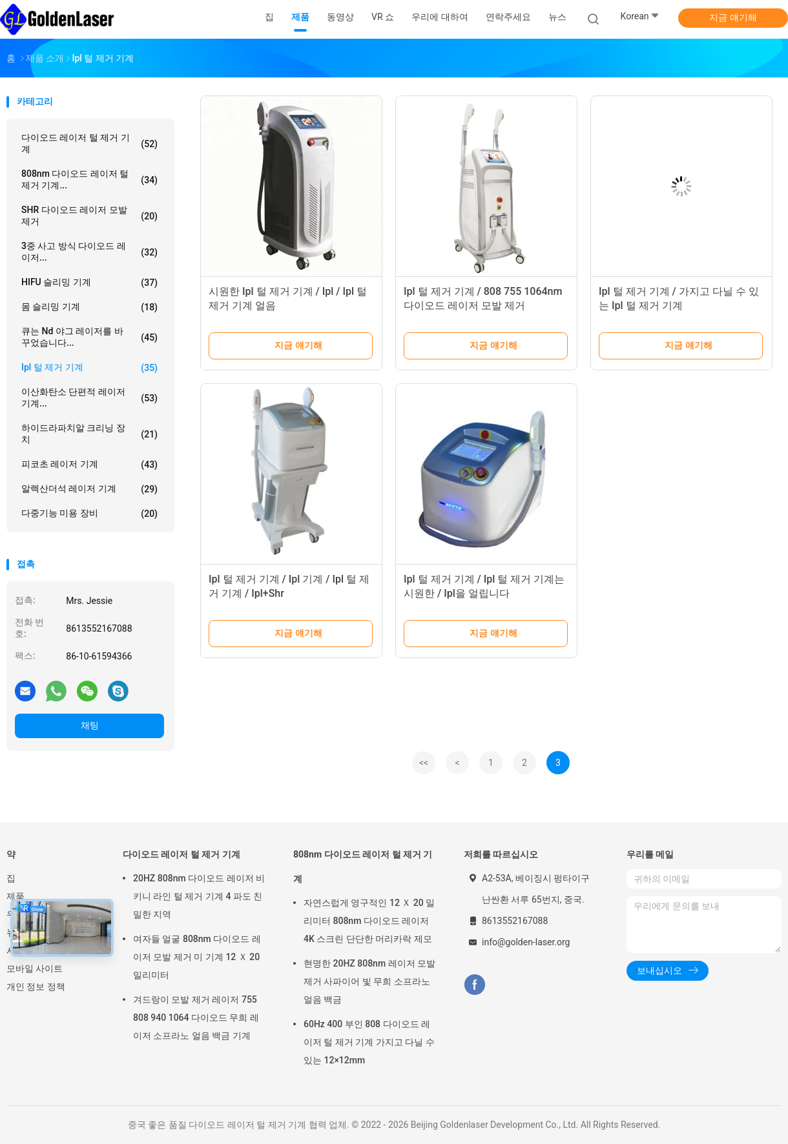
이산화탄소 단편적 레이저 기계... (89, 397)
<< (423, 763)
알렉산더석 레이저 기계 (89, 489)
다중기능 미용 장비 (89, 513)
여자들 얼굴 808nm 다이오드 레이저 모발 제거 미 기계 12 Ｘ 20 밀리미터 (197, 957)
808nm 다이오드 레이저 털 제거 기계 (362, 866)
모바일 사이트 (34, 968)
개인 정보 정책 (35, 986)
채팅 (90, 725)
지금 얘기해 (732, 17)
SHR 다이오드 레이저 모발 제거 (89, 215)
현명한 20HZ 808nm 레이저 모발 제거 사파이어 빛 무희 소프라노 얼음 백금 (369, 981)
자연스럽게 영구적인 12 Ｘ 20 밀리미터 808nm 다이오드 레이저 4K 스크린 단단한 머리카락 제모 (369, 921)
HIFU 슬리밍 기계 (89, 282)
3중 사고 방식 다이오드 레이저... (89, 252)
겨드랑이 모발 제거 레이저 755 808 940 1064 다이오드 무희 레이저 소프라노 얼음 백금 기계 (196, 1017)
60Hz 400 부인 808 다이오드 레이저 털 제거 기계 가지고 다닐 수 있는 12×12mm (369, 1042)
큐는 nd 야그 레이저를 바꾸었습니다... (89, 337)
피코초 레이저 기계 (89, 464)
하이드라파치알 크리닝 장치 (89, 434)
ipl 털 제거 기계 (89, 367)
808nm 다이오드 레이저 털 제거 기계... (89, 179)
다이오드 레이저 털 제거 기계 (89, 143)
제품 (15, 896)
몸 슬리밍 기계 (89, 307)
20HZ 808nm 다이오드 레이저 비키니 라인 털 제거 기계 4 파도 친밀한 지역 (199, 896)
